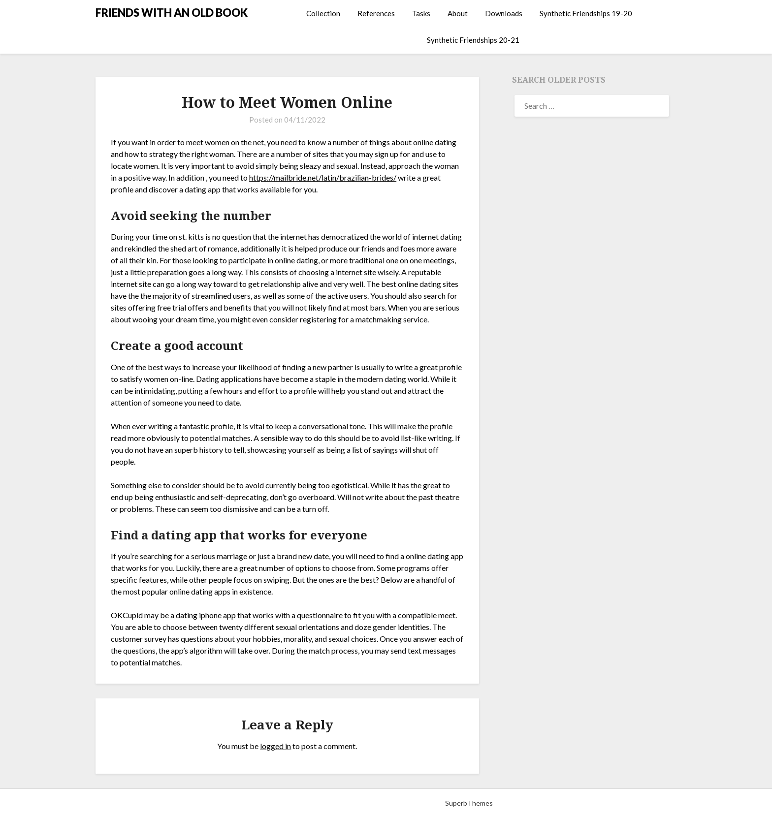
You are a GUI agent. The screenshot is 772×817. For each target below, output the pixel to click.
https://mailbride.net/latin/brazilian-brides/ (322, 177)
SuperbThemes (469, 803)
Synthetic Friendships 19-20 (586, 13)
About (458, 13)
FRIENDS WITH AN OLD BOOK (172, 12)
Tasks (421, 13)
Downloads (503, 13)
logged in (275, 746)
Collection (323, 13)
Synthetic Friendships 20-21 (473, 39)
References (376, 13)
